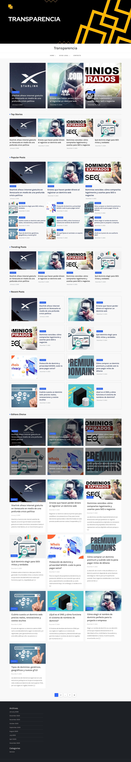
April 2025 (13, 739)
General (16, 92)
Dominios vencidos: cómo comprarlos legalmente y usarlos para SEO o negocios (101, 98)
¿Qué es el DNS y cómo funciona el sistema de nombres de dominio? (106, 394)
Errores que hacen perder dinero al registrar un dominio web (107, 308)
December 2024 (15, 743)
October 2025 (14, 723)
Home (53, 55)
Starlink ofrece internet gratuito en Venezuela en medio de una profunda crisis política (27, 98)
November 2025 (15, 719)
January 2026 (14, 712)
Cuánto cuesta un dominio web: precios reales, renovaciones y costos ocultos (27, 617)
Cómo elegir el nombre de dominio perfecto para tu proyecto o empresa (99, 617)
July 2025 (13, 735)
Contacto (77, 55)
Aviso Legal (64, 55)
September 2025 (15, 727)
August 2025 (14, 731)
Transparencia (65, 48)
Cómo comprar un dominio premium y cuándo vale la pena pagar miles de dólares (107, 208)
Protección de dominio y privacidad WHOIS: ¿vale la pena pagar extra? (50, 365)
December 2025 (15, 716)
